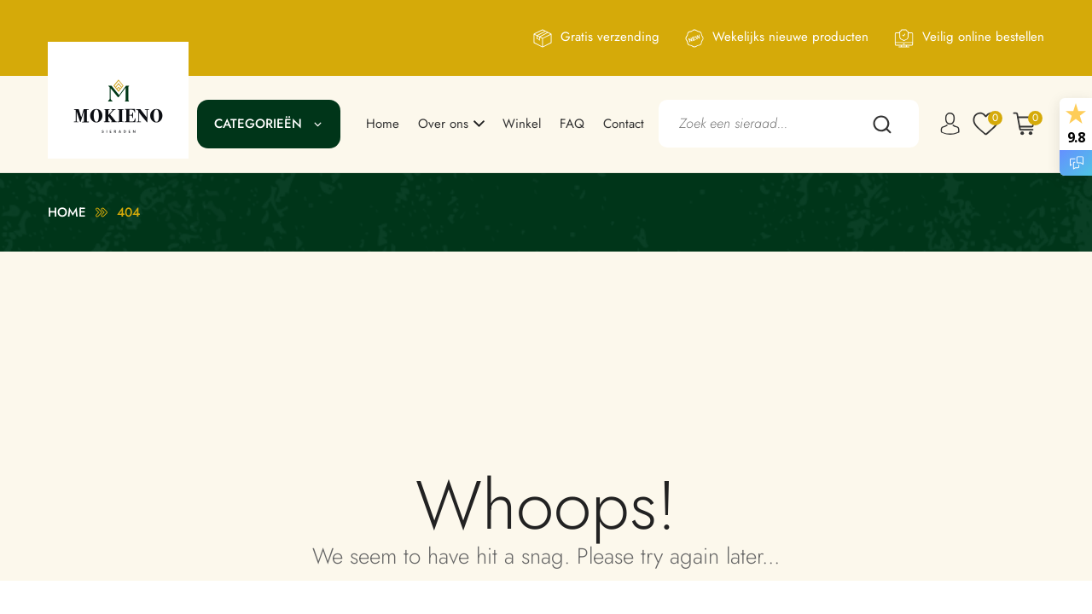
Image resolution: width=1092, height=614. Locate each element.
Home (382, 123)
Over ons (443, 123)
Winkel (521, 123)
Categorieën (258, 123)
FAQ (572, 123)
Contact (623, 123)
